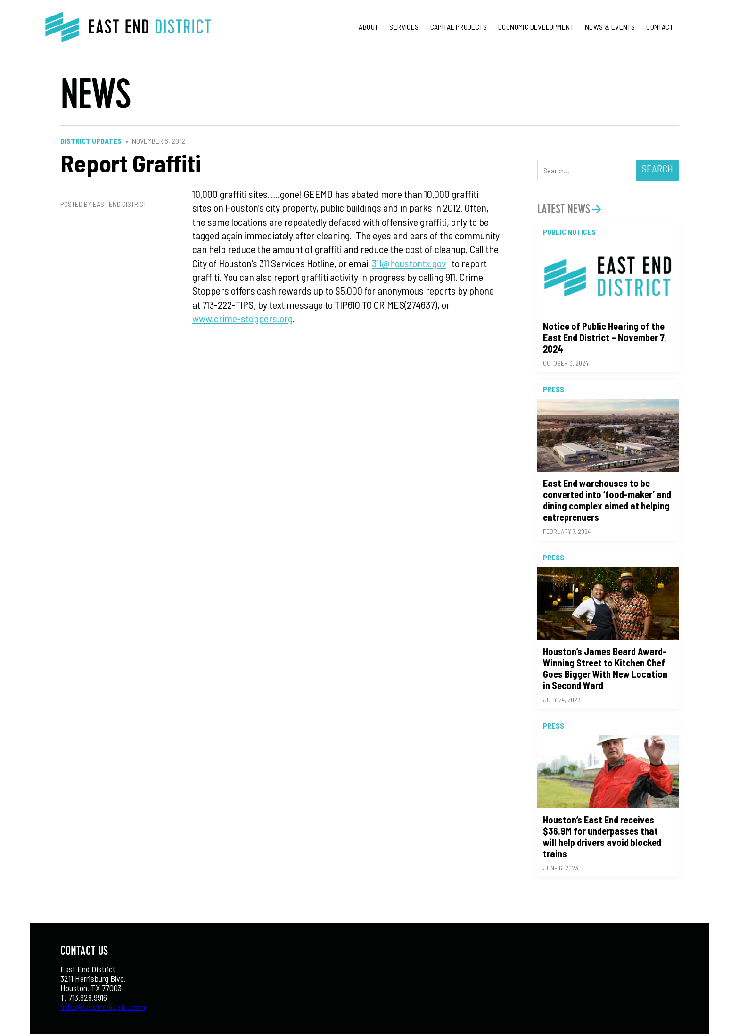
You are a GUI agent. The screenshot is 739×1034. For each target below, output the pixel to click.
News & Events (610, 26)
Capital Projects (458, 26)
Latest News (563, 209)
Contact (659, 26)
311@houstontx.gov (409, 263)
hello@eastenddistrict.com (102, 1006)
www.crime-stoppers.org (242, 318)
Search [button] (657, 168)
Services (404, 26)
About (368, 26)
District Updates (91, 140)
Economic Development (536, 26)
